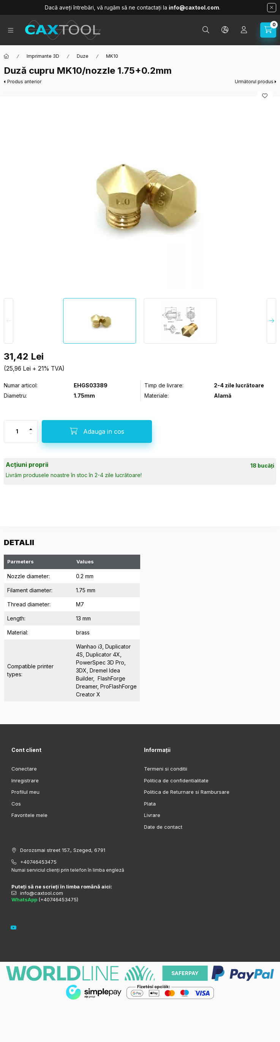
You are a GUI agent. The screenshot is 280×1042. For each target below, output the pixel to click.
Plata (150, 804)
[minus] (31, 433)
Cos (16, 804)
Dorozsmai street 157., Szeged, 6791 (62, 850)
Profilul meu (25, 792)
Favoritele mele (29, 815)
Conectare (24, 769)
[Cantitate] (17, 431)
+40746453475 (38, 862)
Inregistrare (25, 780)
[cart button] (268, 30)
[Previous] (8, 321)
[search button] (206, 30)
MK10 (112, 56)
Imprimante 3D (43, 56)
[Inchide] (271, 7)
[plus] (31, 429)
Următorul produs (254, 81)
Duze (83, 56)
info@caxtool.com (41, 893)
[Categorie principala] (6, 56)
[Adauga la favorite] (264, 95)
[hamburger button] (10, 30)
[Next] (271, 321)
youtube (13, 927)
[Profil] (244, 30)
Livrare (152, 815)
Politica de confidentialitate (176, 780)
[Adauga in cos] (97, 431)
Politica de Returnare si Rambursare (186, 792)
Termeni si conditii (165, 769)
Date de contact (163, 827)
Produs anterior (24, 81)
